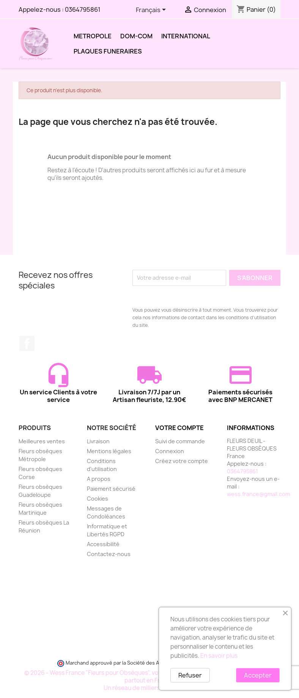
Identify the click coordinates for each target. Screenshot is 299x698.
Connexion (169, 451)
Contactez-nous (109, 554)
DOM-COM (136, 36)
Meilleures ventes (42, 441)
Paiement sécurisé (111, 488)
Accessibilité (103, 544)
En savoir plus (219, 656)
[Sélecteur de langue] (152, 10)
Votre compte (179, 428)
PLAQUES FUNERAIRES (108, 51)
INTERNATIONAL (185, 36)
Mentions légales (109, 451)
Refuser (190, 675)
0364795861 (83, 9)
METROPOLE (93, 36)
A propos (98, 478)
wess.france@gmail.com (258, 494)
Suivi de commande (180, 441)
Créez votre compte (181, 461)
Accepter (258, 675)
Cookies (97, 498)
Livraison (98, 441)
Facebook (27, 343)
